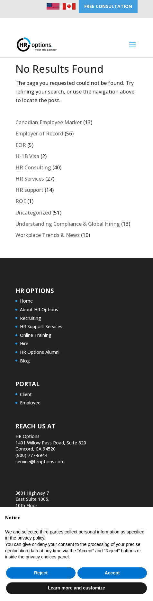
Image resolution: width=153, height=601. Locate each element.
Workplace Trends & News (47, 235)
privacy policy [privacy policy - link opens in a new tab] (30, 537)
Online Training (35, 335)
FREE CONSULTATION (108, 6)
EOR (20, 145)
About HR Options (39, 309)
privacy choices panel (47, 556)
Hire (24, 343)
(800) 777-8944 (31, 455)
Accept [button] (112, 572)
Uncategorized (33, 212)
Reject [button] (41, 572)
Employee (30, 403)
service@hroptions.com (40, 462)
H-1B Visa (27, 156)
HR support (29, 189)
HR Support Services (41, 326)
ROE (20, 201)
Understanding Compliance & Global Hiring (67, 223)
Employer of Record (39, 133)
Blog (25, 361)
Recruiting (30, 318)
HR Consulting (33, 167)
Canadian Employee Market (48, 122)
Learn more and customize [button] (76, 587)
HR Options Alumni (39, 352)
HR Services (29, 178)
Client (26, 394)
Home (26, 301)
